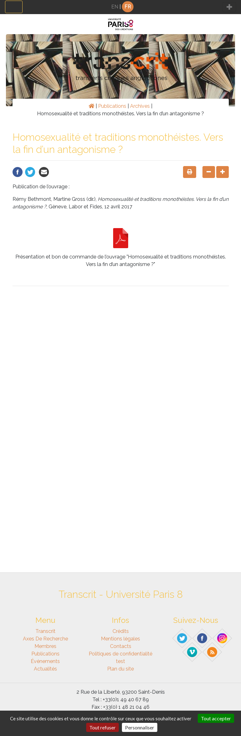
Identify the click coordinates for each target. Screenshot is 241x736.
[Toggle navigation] (14, 7)
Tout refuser (102, 727)
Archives (140, 106)
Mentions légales (120, 639)
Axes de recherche (45, 639)
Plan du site (120, 669)
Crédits (121, 631)
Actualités (45, 669)
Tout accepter (216, 718)
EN (114, 7)
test (120, 661)
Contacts (120, 646)
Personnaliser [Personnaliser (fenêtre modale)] (139, 727)
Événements (45, 661)
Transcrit (45, 631)
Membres (45, 646)
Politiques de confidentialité (120, 654)
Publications (112, 106)
